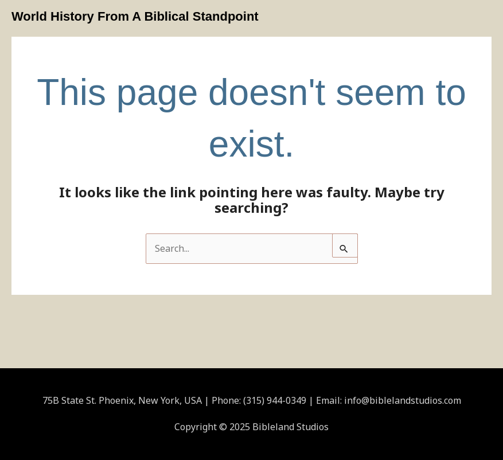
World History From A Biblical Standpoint (135, 16)
